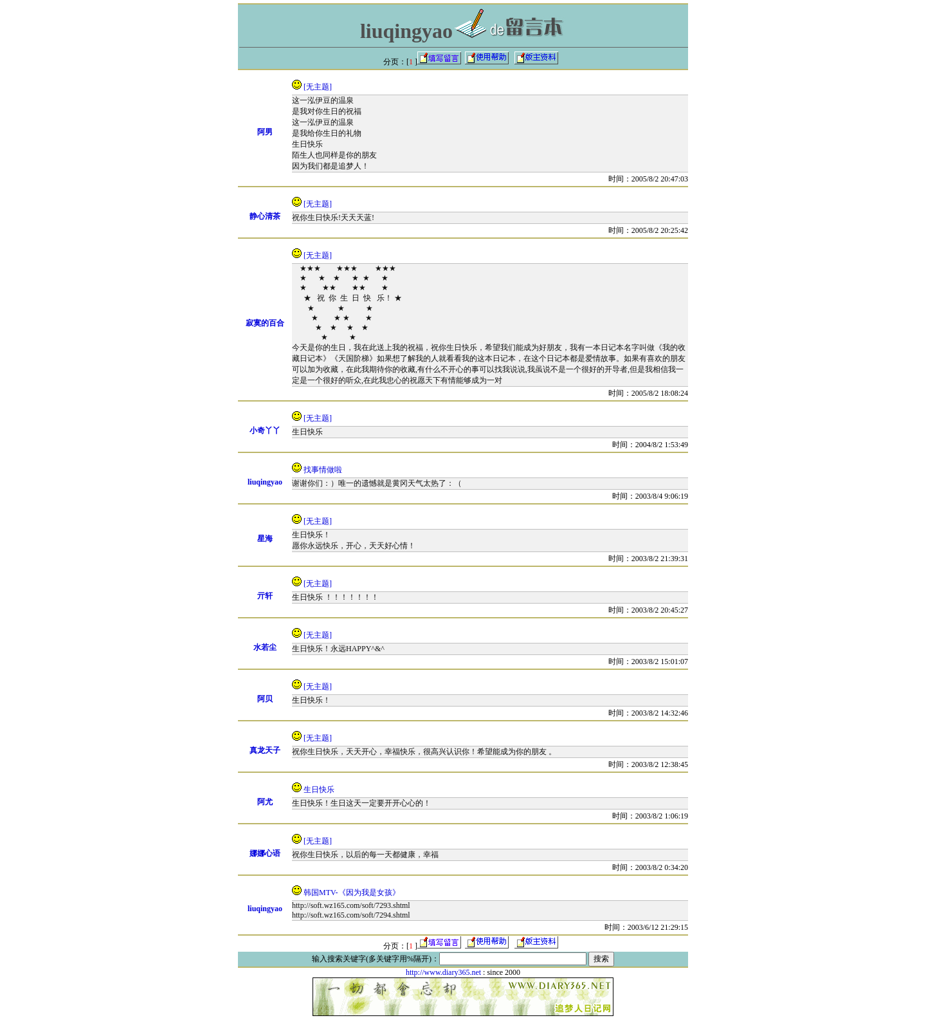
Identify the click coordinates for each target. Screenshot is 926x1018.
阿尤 (265, 801)
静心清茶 (265, 216)
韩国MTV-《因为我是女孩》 (352, 892)
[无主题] (318, 86)
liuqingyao (265, 481)
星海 (265, 538)
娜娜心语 (265, 853)
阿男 (265, 131)
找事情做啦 (323, 469)
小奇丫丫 (265, 430)
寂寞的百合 (265, 323)
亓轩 (265, 595)
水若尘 (265, 647)
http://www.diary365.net (443, 972)
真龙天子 (265, 750)
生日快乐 (319, 789)
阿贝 (265, 698)
